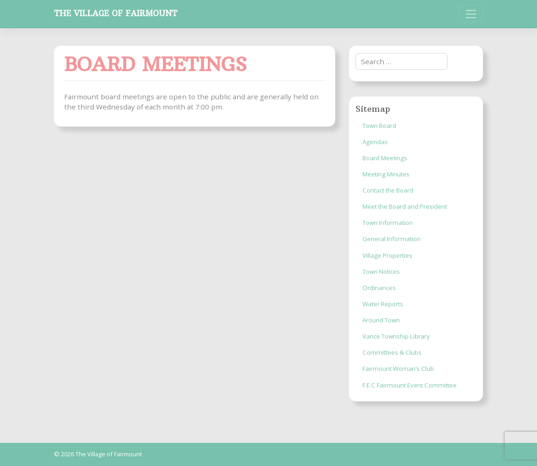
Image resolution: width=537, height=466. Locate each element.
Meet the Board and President (404, 206)
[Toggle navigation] (471, 14)
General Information (391, 239)
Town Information (387, 222)
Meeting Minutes (386, 174)
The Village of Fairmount (115, 13)
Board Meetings (384, 158)
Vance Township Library (396, 336)
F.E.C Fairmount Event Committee (409, 385)
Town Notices (381, 271)
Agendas (375, 142)
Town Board (379, 125)
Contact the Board (387, 190)
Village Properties (387, 255)
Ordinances (379, 288)
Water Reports (382, 304)
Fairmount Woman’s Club (398, 368)
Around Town (381, 320)
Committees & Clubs (392, 352)
